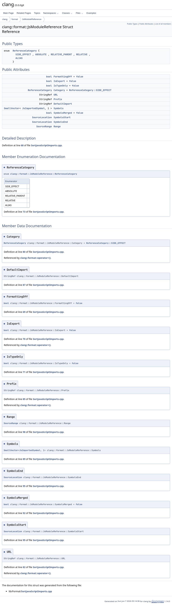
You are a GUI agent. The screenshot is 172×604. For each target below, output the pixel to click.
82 (24, 567)
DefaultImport (63, 103)
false (79, 76)
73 (24, 211)
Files (79, 13)
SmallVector (11, 108)
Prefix (58, 99)
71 (24, 372)
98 (24, 432)
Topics (37, 13)
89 (24, 459)
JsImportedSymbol (33, 108)
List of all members (163, 24)
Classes (67, 13)
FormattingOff (63, 76)
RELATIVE (81, 54)
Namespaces (50, 13)
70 (24, 339)
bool (49, 76)
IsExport (59, 81)
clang (4, 19)
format (15, 19)
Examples (91, 13)
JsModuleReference (31, 19)
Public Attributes (146, 24)
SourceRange (44, 126)
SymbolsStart (62, 117)
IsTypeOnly (61, 85)
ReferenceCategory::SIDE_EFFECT (90, 90)
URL (56, 94)
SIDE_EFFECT (23, 54)
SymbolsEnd (61, 121)
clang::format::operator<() (35, 257)
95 (24, 486)
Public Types (132, 24)
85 (24, 399)
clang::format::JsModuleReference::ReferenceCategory (43, 173)
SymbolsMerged (63, 112)
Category (59, 90)
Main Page (8, 13)
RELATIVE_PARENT (61, 54)
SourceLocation (42, 117)
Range (57, 126)
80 (24, 251)
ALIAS (19, 58)
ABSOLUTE (41, 54)
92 (24, 513)
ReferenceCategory (25, 50)
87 (24, 284)
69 (24, 312)
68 (22, 145)
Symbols (58, 108)
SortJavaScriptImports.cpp (46, 145)
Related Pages (24, 13)
